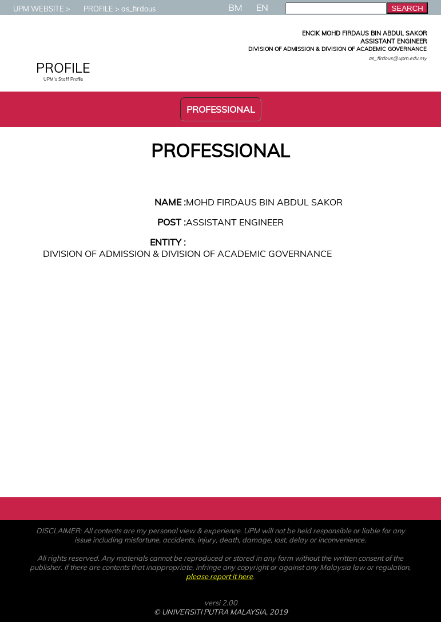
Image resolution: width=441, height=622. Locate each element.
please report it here (219, 576)
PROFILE (92, 8)
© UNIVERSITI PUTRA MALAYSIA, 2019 (221, 611)
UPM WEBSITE (33, 8)
